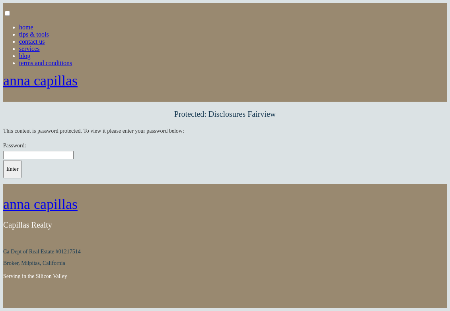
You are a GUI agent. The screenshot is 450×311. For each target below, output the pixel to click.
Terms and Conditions (45, 63)
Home (26, 27)
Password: (14, 146)
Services (29, 48)
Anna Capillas (40, 81)
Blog (24, 55)
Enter (12, 169)
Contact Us (32, 41)
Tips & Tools (34, 34)
